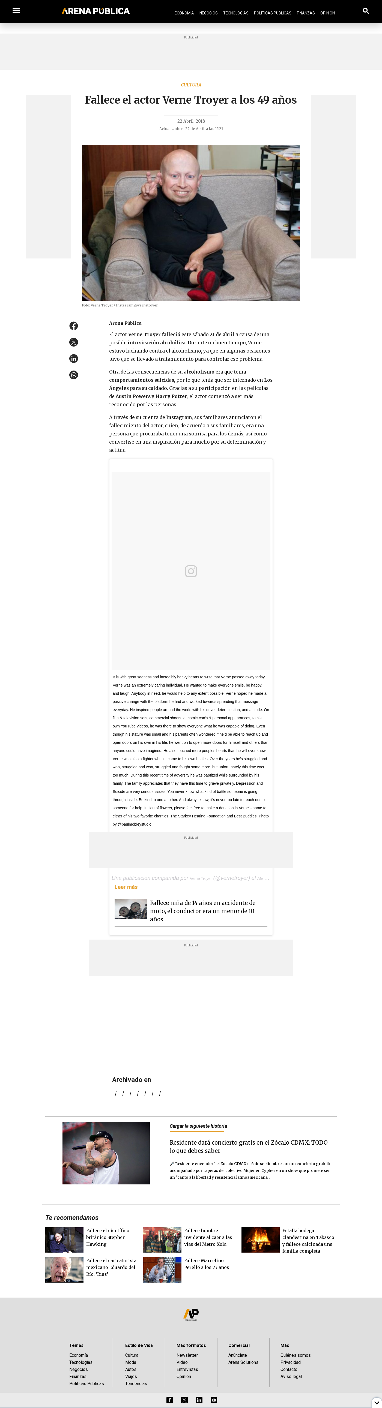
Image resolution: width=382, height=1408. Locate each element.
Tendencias (136, 1383)
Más (284, 1345)
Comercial (239, 1345)
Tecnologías (236, 13)
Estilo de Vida (139, 1345)
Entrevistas (187, 1369)
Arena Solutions (243, 1362)
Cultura (191, 85)
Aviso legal (291, 1376)
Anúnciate (237, 1355)
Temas (76, 1345)
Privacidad (290, 1362)
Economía (184, 13)
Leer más (126, 887)
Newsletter (187, 1355)
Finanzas (306, 13)
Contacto (288, 1369)
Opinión (327, 13)
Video (182, 1362)
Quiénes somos (295, 1355)
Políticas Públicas (272, 13)
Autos (130, 1369)
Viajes (131, 1376)
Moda (130, 1362)
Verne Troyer (201, 878)
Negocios (208, 13)
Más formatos (191, 1345)
